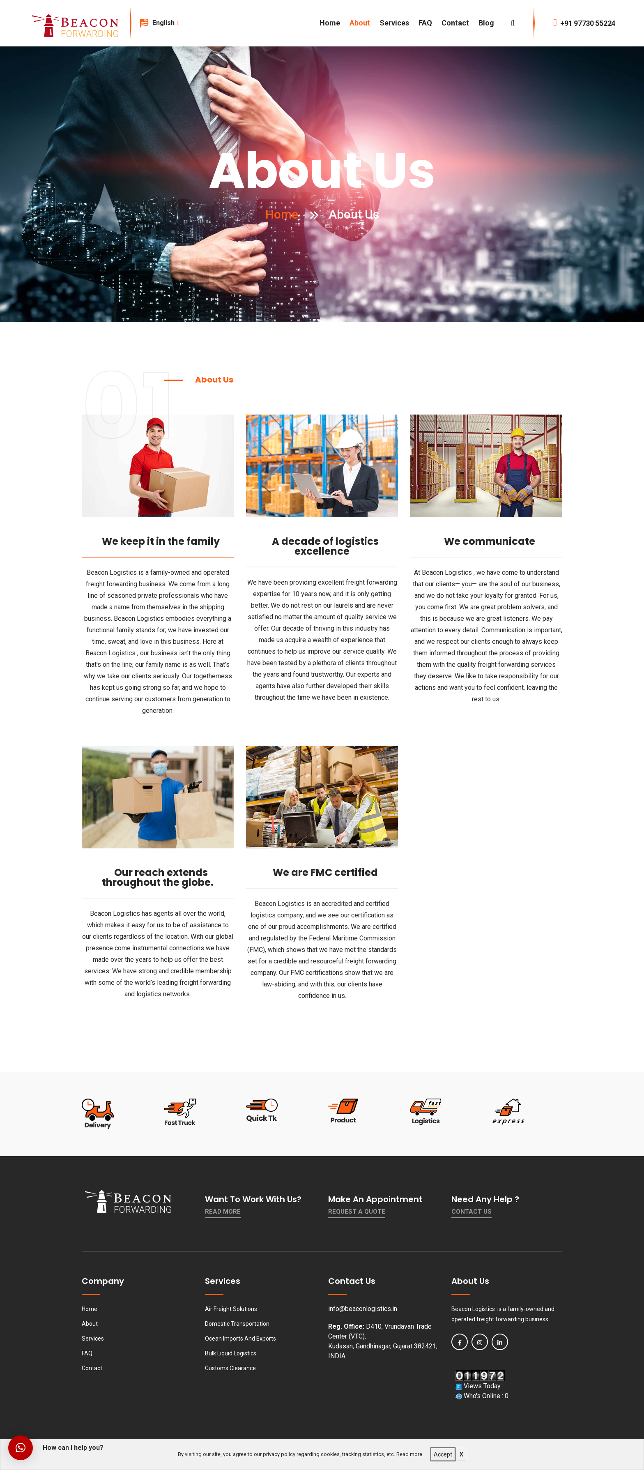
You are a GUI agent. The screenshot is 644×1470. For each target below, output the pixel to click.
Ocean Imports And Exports (240, 1338)
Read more (409, 1454)
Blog (486, 22)
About (360, 22)
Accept (443, 1454)
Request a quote (356, 1211)
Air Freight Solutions (231, 1309)
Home (330, 22)
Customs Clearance (230, 1368)
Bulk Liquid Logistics (230, 1353)
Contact (455, 22)
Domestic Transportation (237, 1323)
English (165, 23)
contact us (471, 1211)
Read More (223, 1211)
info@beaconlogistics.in (362, 1309)
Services (394, 22)
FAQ (425, 22)
